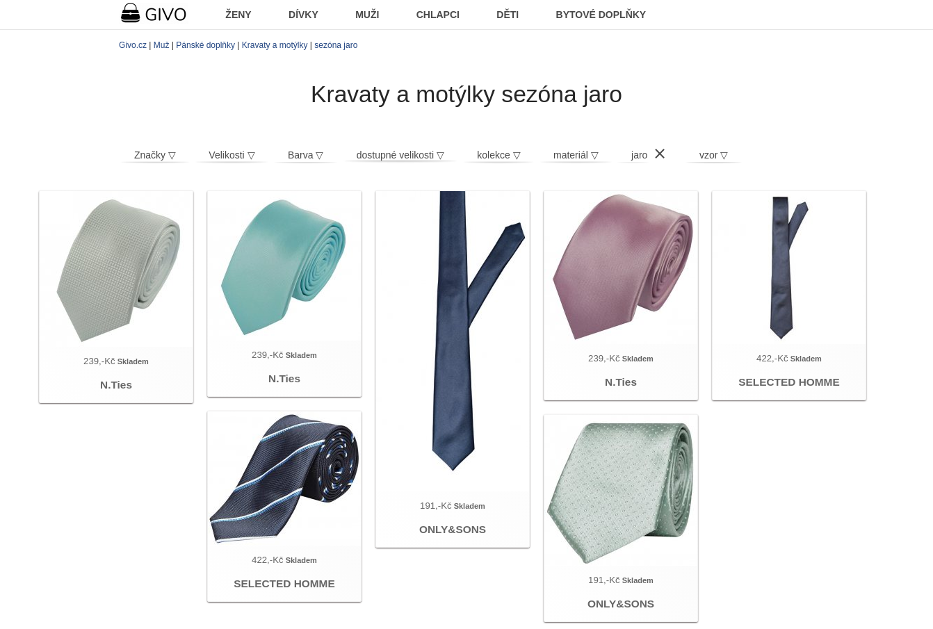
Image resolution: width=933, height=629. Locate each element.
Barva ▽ (305, 155)
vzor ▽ (713, 155)
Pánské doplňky (205, 45)
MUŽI (367, 14)
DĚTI (507, 14)
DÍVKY (303, 14)
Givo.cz (133, 45)
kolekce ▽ (498, 155)
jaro (639, 155)
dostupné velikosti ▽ (400, 155)
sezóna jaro (335, 45)
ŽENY (238, 14)
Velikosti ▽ (231, 155)
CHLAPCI (438, 14)
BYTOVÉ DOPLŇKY (601, 14)
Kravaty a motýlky (275, 45)
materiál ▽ (576, 155)
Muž (162, 45)
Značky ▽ (155, 155)
